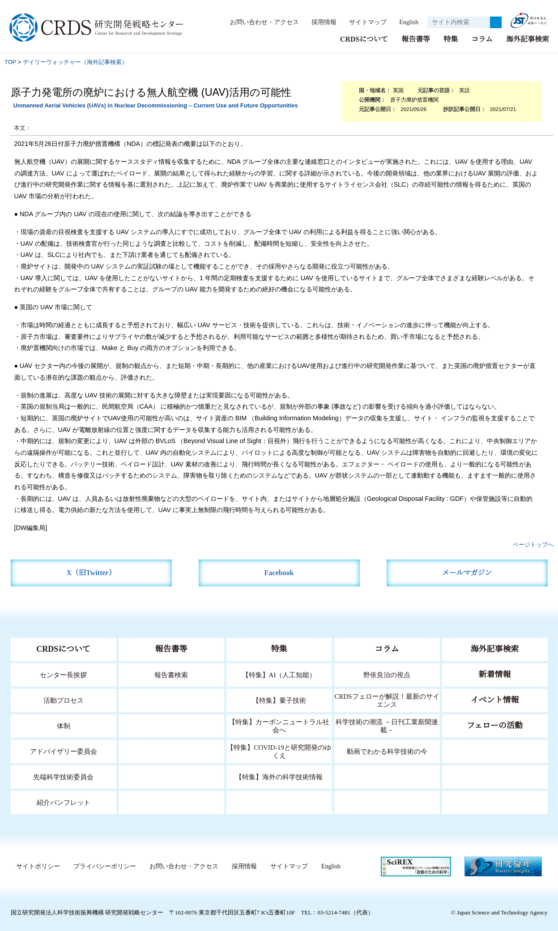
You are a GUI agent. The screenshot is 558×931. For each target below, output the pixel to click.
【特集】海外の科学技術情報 (279, 776)
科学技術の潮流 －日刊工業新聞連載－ (387, 725)
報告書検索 (171, 674)
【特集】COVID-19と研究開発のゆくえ (279, 751)
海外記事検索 (527, 39)
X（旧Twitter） (91, 572)
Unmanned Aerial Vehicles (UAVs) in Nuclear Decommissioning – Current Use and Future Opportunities (155, 105)
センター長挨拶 (63, 674)
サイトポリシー (35, 866)
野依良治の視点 (386, 674)
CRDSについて (363, 39)
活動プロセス (63, 700)
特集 (450, 39)
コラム (482, 39)
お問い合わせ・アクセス (260, 21)
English (406, 21)
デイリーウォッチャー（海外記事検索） (75, 61)
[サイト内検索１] (458, 22)
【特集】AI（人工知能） (279, 674)
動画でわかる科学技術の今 (387, 751)
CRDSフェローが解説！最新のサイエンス (387, 700)
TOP (10, 61)
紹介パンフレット (63, 802)
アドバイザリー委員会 (63, 751)
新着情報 (495, 674)
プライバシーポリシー (102, 866)
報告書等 (415, 39)
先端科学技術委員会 (63, 776)
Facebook (279, 572)
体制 (63, 725)
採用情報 (319, 21)
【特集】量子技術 (279, 700)
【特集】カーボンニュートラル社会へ (279, 725)
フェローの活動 (495, 725)
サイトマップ (363, 21)
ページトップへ (533, 544)
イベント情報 (495, 699)
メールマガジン (467, 572)
